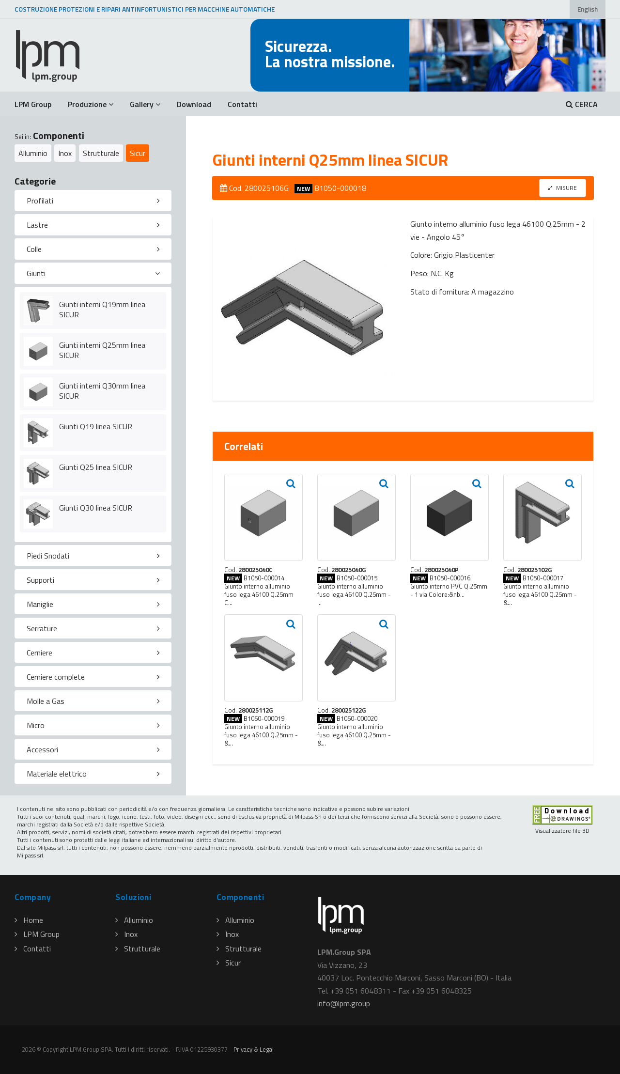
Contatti (242, 104)
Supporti (40, 580)
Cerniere (39, 652)
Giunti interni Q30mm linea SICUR (102, 391)
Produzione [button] (90, 104)
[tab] (93, 200)
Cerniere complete (56, 677)
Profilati (40, 200)
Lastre (37, 225)
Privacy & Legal (253, 1049)
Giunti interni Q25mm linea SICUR (102, 350)
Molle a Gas (45, 701)
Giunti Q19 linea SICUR (95, 426)
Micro (36, 725)
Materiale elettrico (57, 773)
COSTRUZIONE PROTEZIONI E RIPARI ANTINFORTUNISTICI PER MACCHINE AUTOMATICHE (145, 9)
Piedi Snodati (48, 555)
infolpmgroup (343, 1003)
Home (29, 920)
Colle (34, 249)
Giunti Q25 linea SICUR (95, 467)
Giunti (36, 273)
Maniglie (40, 604)
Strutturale (101, 153)
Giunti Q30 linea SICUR (95, 508)
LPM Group (33, 104)
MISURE (562, 187)
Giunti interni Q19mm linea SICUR (102, 309)
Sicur (137, 153)
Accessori (42, 749)
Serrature (42, 628)
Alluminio (32, 153)
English (587, 9)
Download (194, 104)
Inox (65, 153)
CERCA (582, 104)
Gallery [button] (145, 104)
